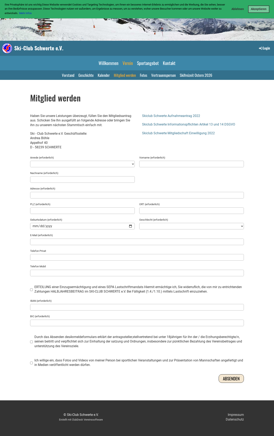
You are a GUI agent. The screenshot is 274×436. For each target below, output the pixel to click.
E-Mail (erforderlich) (41, 235)
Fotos (143, 75)
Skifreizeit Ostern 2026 (196, 75)
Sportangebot (148, 63)
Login (264, 48)
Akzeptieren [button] (258, 9)
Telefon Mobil (38, 266)
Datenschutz (235, 419)
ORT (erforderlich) (149, 204)
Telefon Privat (38, 250)
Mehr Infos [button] (25, 13)
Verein (128, 63)
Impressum (236, 415)
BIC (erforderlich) (40, 316)
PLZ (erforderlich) (40, 204)
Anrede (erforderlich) (42, 157)
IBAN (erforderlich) (41, 300)
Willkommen (108, 63)
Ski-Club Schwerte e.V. (38, 48)
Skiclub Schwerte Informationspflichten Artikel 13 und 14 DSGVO (188, 124)
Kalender (104, 75)
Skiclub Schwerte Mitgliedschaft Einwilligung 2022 (178, 133)
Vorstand (68, 75)
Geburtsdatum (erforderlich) (46, 219)
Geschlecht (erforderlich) (153, 219)
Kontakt (169, 63)
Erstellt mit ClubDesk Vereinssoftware (81, 419)
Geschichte (86, 75)
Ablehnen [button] (237, 9)
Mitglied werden (125, 75)
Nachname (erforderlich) (44, 173)
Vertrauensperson (163, 75)
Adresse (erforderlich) (42, 188)
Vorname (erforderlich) (152, 157)
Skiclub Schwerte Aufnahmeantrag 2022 (171, 116)
